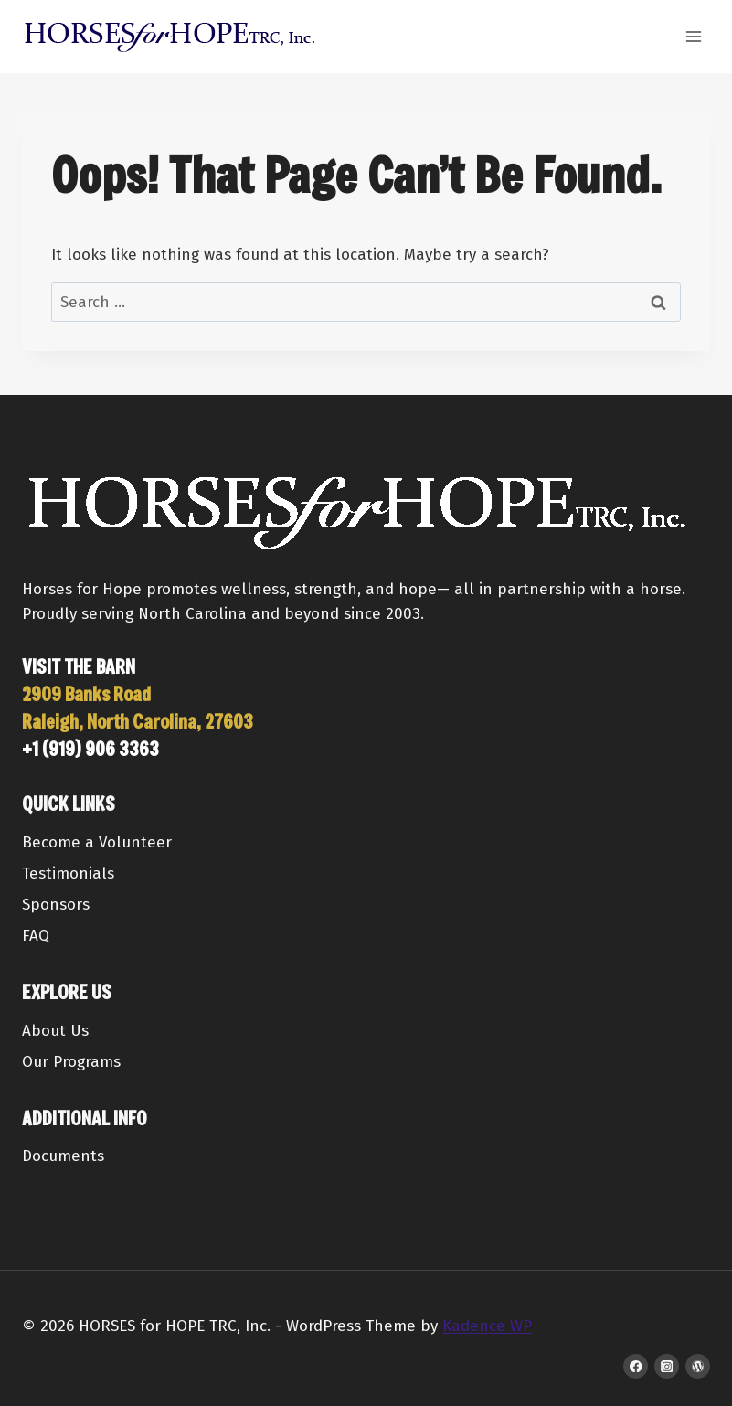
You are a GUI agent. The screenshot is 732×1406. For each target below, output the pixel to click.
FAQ (35, 935)
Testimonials (68, 873)
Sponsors (56, 904)
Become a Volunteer (97, 842)
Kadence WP (487, 1326)
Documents (63, 1156)
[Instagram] (666, 1366)
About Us (55, 1030)
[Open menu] (693, 36)
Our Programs (71, 1061)
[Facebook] (635, 1366)
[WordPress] (697, 1366)
